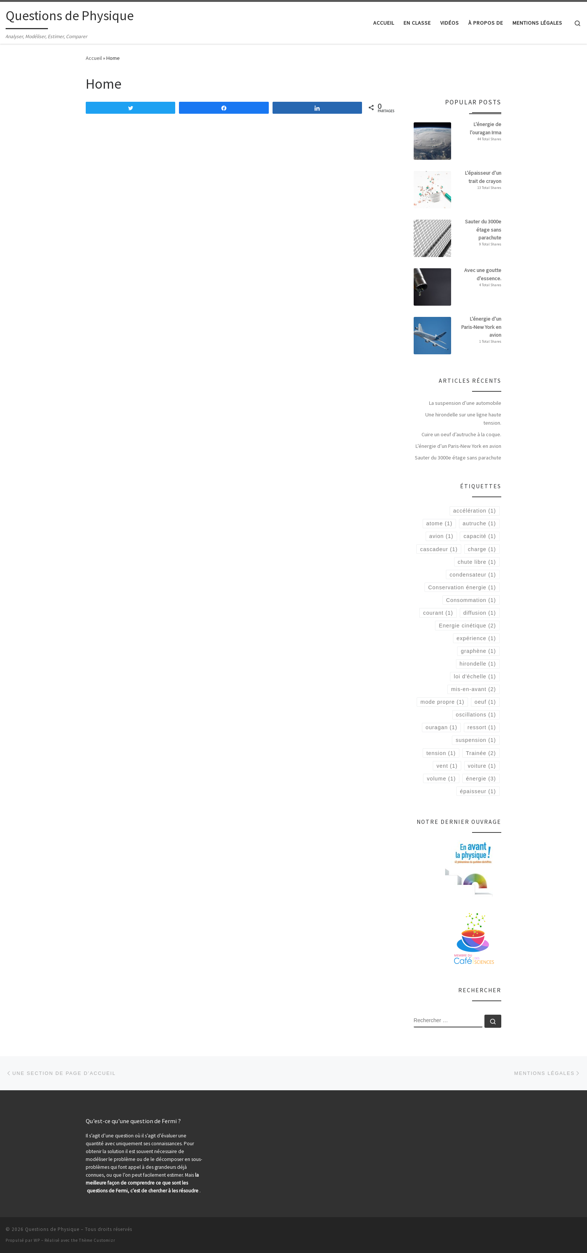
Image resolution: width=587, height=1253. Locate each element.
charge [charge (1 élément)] (482, 549)
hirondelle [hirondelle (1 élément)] (477, 664)
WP (37, 1240)
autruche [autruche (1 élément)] (479, 523)
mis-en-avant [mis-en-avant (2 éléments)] (473, 689)
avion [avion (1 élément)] (441, 536)
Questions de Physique (52, 1229)
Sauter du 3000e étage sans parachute (458, 457)
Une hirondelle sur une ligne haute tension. (463, 418)
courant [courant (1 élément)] (438, 613)
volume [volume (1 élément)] (441, 779)
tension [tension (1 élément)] (441, 753)
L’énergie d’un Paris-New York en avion (458, 446)
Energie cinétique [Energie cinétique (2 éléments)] (467, 626)
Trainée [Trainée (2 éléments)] (481, 753)
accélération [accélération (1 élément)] (474, 511)
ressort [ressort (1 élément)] (482, 727)
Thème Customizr (97, 1240)
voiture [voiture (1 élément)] (482, 766)
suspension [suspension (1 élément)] (476, 740)
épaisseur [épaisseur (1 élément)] (478, 791)
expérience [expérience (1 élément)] (476, 638)
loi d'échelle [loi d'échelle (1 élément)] (475, 676)
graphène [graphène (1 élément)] (478, 651)
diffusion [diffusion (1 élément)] (479, 613)
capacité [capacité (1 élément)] (479, 536)
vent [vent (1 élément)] (447, 766)
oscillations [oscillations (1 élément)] (476, 715)
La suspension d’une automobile (465, 403)
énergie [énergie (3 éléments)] (481, 779)
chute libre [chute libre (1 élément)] (477, 562)
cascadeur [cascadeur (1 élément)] (438, 549)
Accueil (94, 58)
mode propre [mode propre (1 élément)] (442, 702)
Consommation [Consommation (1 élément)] (471, 600)
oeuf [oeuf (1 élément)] (485, 702)
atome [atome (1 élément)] (439, 523)
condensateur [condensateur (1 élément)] (473, 575)
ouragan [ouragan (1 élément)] (441, 727)
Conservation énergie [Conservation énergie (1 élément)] (462, 587)
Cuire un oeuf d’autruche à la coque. (461, 434)
